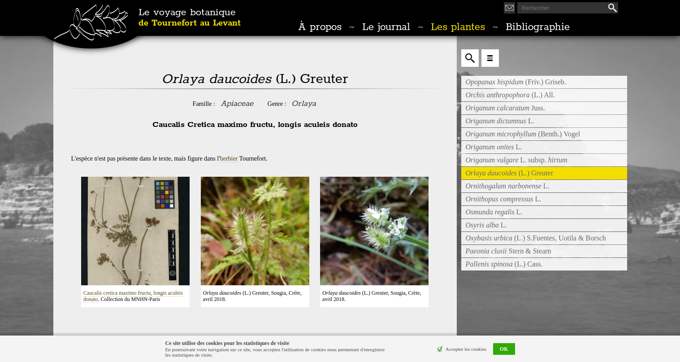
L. (500, 121)
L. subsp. (516, 160)
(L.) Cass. (504, 264)
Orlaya (303, 104)
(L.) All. (510, 95)
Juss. (505, 108)
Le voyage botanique (190, 18)
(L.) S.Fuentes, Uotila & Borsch (536, 238)
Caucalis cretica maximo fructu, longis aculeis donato (133, 296)
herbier (229, 158)
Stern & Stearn (508, 251)
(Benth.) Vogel (523, 134)
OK (504, 349)
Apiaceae (237, 104)
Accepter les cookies (466, 349)
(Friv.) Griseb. (516, 82)
